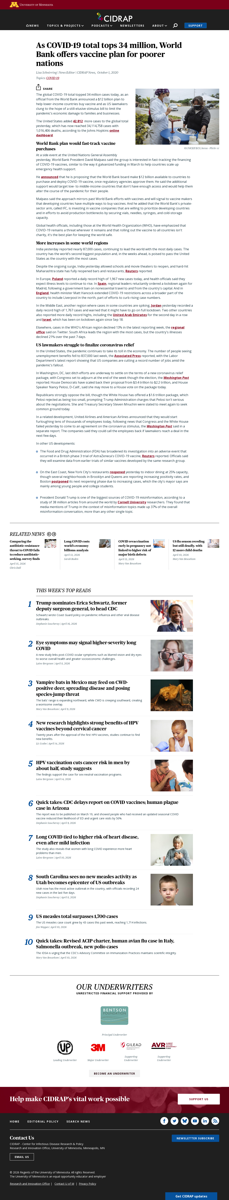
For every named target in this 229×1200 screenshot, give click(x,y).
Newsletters (132, 25)
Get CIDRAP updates (191, 1196)
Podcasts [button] (100, 25)
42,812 (78, 121)
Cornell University (132, 502)
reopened (117, 472)
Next (54, 534)
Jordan (156, 305)
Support (195, 25)
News (34, 25)
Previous (49, 534)
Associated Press (127, 356)
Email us (22, 1160)
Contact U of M (64, 1186)
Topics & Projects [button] (64, 25)
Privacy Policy (87, 1186)
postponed (60, 481)
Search (175, 25)
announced (49, 177)
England (42, 293)
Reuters (131, 271)
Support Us (198, 1102)
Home (15, 1124)
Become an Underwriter (114, 1076)
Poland (57, 279)
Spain (102, 283)
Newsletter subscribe (195, 1141)
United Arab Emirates (130, 315)
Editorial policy (43, 1124)
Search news (78, 1124)
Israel (46, 319)
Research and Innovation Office (30, 1186)
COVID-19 (52, 78)
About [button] (158, 25)
